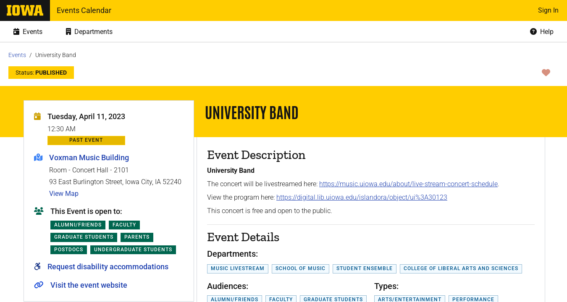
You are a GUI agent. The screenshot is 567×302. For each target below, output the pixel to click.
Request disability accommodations (107, 266)
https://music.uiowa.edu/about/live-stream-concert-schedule (408, 184)
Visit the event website (88, 285)
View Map (64, 194)
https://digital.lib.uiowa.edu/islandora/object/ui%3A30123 (361, 197)
